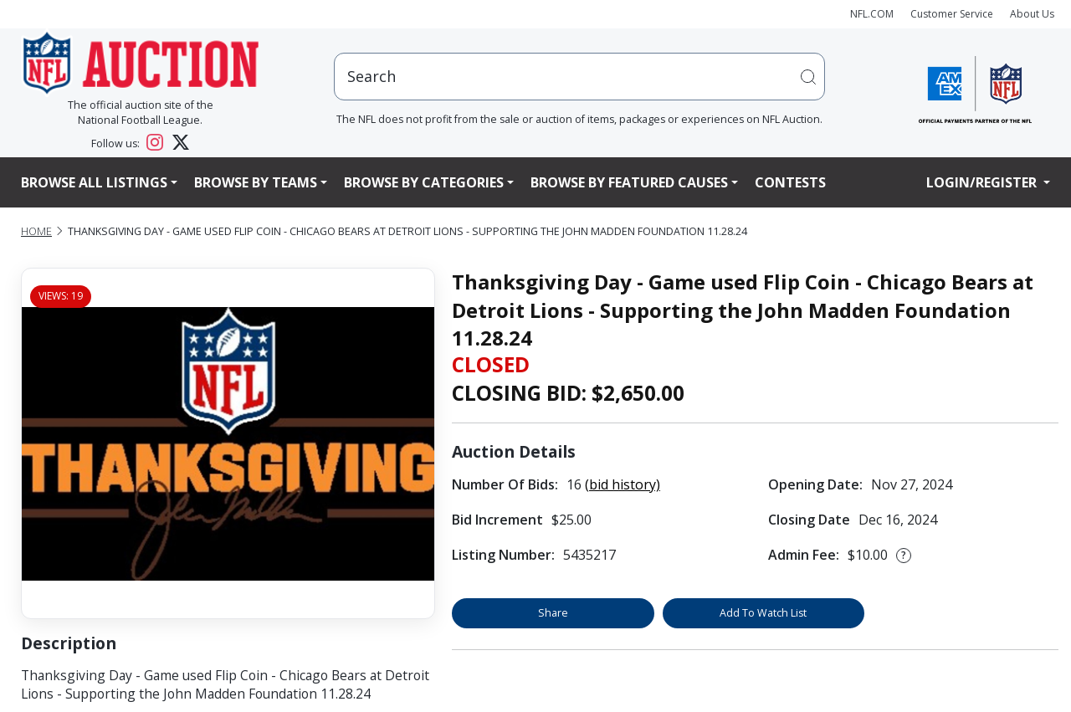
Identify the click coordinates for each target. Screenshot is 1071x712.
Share (553, 613)
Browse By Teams (255, 182)
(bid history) (622, 484)
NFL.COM (872, 14)
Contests (790, 182)
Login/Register (983, 182)
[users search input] (580, 76)
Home (36, 231)
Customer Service (951, 14)
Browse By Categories (424, 182)
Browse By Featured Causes (629, 182)
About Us (1032, 14)
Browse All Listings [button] (94, 182)
